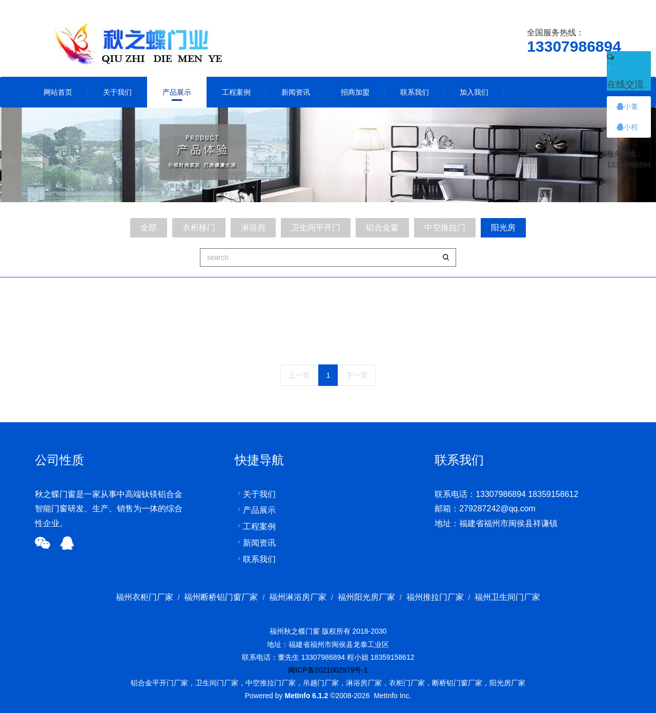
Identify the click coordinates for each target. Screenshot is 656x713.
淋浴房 (253, 227)
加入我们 (474, 92)
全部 (148, 227)
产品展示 (176, 92)
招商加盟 (355, 92)
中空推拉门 (444, 227)
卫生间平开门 (315, 227)
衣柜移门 (198, 227)
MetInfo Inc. (392, 696)
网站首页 (58, 92)
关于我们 (117, 92)
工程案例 (236, 92)
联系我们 (414, 92)
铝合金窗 (382, 227)
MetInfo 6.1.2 (306, 696)
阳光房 (503, 227)
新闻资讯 (295, 92)
